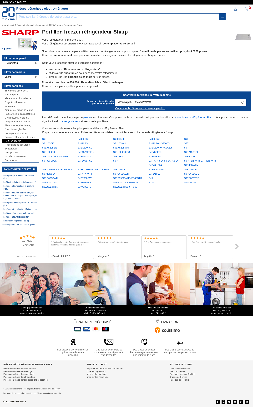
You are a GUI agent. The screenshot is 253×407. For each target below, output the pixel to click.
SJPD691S (154, 173)
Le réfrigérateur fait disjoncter (16, 217)
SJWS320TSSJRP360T (126, 186)
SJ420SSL (83, 143)
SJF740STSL (191, 152)
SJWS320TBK (50, 186)
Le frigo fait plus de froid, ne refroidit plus (18, 176)
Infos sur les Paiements (97, 377)
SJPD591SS (190, 169)
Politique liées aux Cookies (182, 374)
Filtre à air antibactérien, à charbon (18, 98)
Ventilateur (10, 106)
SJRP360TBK (49, 182)
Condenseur (11, 160)
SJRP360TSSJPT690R (125, 182)
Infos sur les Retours (179, 380)
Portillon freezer (13, 141)
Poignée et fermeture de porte (20, 137)
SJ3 (44, 139)
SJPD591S (119, 169)
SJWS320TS (84, 186)
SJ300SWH (155, 139)
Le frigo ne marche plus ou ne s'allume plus (20, 203)
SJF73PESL (155, 152)
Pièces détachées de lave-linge (17, 371)
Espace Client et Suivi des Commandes (105, 368)
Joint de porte (12, 94)
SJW (151, 182)
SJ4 (186, 139)
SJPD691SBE (191, 173)
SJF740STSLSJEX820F (55, 156)
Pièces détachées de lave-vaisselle (19, 368)
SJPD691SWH (50, 178)
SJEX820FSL (85, 147)
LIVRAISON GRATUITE (14, 2)
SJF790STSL (85, 156)
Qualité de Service (178, 377)
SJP (115, 160)
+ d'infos (58, 389)
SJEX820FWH (121, 147)
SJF (186, 147)
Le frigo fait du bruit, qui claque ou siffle (20, 182)
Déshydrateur (11, 152)
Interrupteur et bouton (16, 133)
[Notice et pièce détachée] (8, 13)
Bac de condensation (15, 156)
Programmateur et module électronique (18, 121)
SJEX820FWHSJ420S (161, 147)
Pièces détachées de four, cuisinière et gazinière (25, 380)
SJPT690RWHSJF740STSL (128, 178)
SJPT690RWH (85, 178)
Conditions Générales (180, 368)
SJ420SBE (48, 143)
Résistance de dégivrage (17, 145)
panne (87, 117)
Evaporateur (11, 149)
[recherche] (222, 16)
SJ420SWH (119, 143)
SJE (186, 143)
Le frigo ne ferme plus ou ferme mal (18, 213)
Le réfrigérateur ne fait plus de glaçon (19, 225)
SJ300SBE (83, 139)
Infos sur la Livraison (96, 374)
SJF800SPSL (85, 160)
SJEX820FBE (49, 147)
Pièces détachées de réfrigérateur (19, 377)
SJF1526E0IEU (121, 152)
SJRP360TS (84, 182)
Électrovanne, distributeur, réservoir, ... (18, 125)
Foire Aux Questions (96, 371)
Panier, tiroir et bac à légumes (20, 114)
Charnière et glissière (15, 129)
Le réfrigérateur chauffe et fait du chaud (20, 209)
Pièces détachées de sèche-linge (18, 374)
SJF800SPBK (49, 160)
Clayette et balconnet (15, 102)
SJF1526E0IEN (86, 152)
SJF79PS (118, 156)
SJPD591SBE (156, 169)
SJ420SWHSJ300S (159, 143)
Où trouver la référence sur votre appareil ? (140, 108)
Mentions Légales (178, 371)
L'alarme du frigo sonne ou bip (16, 221)
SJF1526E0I (49, 152)
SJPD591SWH (121, 173)
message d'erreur (70, 121)
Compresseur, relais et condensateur (16, 118)
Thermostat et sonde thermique (15, 91)
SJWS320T (190, 182)
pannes (8, 49)
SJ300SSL (119, 139)
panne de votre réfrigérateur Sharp (193, 117)
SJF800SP (190, 156)
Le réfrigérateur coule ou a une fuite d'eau (18, 187)
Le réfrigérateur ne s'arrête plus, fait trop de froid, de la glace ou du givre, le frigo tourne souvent (20, 196)
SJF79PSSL (155, 156)
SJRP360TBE (191, 178)
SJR (151, 178)
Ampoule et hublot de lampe (19, 110)
